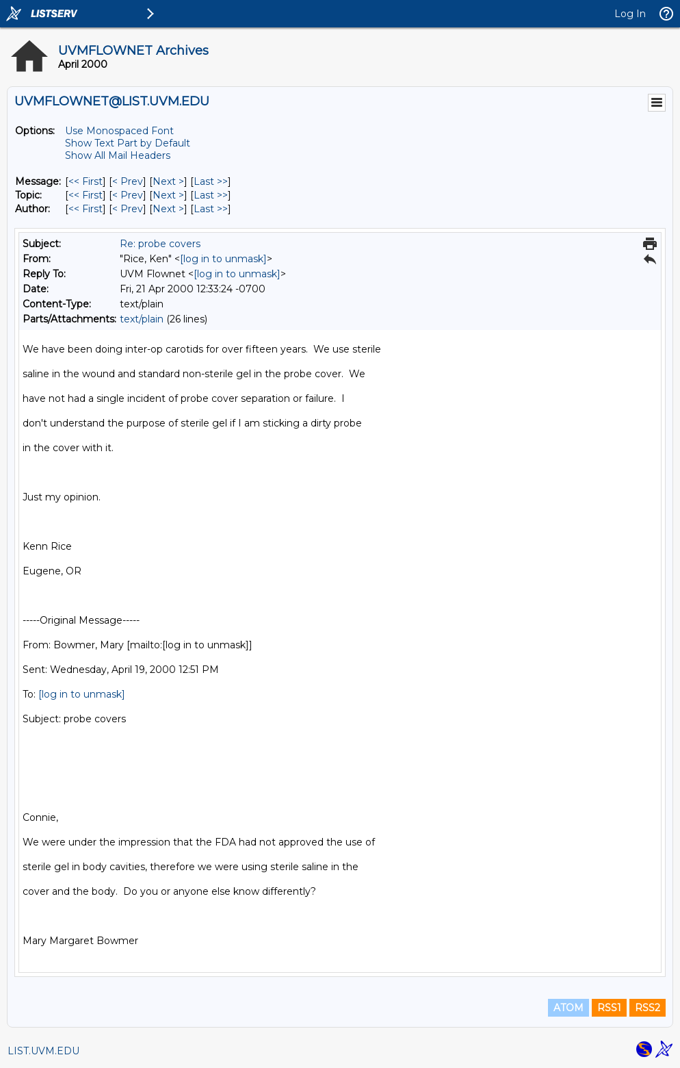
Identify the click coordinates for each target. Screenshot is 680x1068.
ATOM (568, 1008)
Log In (630, 14)
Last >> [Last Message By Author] (211, 209)
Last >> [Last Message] (211, 181)
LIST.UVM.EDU (43, 1051)
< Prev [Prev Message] (127, 181)
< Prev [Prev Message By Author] (127, 209)
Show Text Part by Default (127, 143)
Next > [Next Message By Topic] (168, 195)
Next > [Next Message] (168, 181)
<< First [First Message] (85, 181)
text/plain (142, 319)
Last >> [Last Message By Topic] (211, 195)
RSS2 (647, 1008)
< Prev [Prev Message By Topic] (127, 195)
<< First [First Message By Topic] (85, 195)
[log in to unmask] (223, 259)
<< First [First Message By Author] (85, 209)
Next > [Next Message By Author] (168, 209)
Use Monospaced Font (119, 131)
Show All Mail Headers (117, 155)
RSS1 (609, 1008)
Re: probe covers (160, 244)
